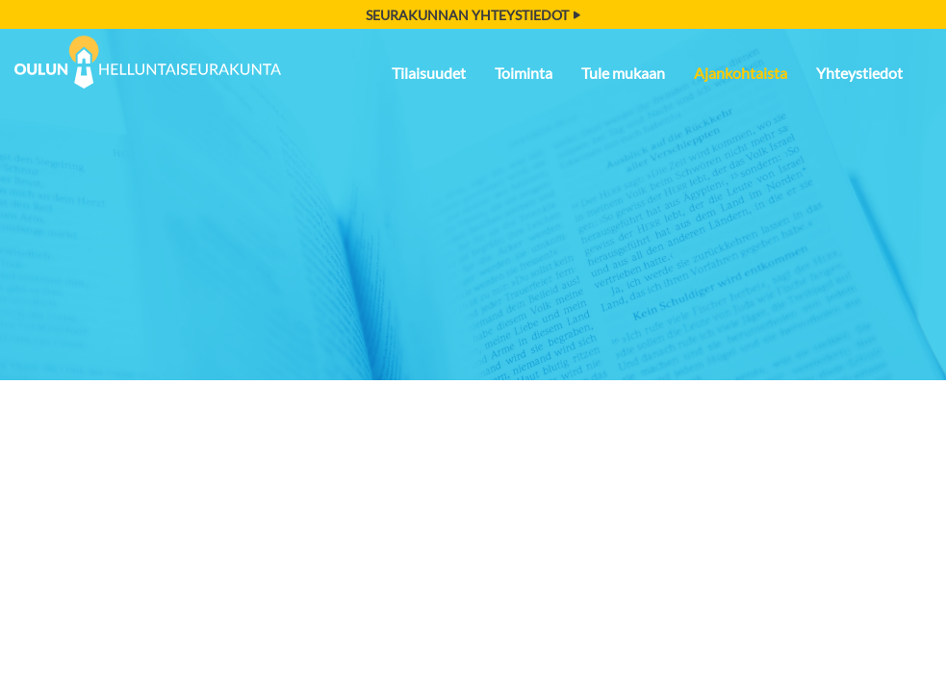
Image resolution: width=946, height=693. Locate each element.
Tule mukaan (623, 73)
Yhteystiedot (859, 73)
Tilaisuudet (429, 73)
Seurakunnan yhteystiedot (473, 15)
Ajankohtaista (740, 73)
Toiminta (523, 73)
